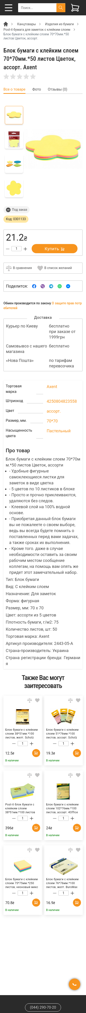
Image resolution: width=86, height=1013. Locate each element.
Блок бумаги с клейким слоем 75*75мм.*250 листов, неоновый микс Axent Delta (21, 883)
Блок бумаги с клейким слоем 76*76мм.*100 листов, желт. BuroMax (62, 883)
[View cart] (75, 7)
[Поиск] (60, 7)
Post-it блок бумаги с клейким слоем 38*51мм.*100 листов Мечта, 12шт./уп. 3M (20, 808)
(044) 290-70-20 (43, 1007)
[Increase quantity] (25, 249)
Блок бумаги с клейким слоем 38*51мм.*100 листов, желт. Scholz (21, 733)
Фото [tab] (36, 89)
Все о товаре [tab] (14, 89)
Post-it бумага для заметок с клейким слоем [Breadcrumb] (36, 29)
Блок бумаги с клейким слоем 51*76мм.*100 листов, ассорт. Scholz (62, 733)
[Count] (16, 248)
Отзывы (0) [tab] (57, 89)
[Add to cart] (36, 753)
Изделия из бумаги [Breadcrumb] (59, 24)
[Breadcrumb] (5, 24)
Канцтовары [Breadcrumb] (26, 24)
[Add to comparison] (29, 700)
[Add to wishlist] (37, 700)
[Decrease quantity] (7, 249)
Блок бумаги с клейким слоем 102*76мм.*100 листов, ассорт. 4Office (62, 808)
